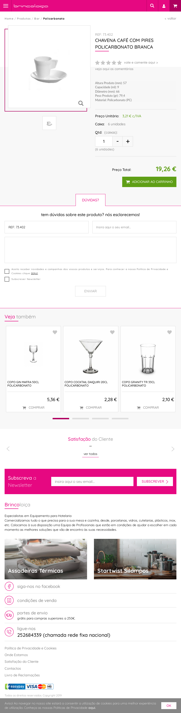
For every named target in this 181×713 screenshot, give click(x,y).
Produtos (24, 18)
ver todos (90, 454)
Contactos (13, 668)
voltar (171, 18)
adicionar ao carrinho (149, 182)
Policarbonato (54, 18)
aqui (34, 273)
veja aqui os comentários (114, 68)
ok (169, 706)
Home (9, 18)
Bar (37, 18)
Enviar (90, 291)
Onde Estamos (16, 655)
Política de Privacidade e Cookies (31, 648)
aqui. (92, 708)
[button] (59, 418)
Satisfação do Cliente (21, 661)
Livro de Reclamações (22, 675)
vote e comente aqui (139, 62)
